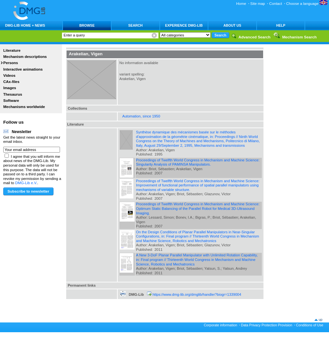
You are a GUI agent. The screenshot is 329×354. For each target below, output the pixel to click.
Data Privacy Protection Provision (266, 325)
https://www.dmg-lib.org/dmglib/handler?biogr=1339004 (197, 294)
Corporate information (220, 325)
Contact (275, 4)
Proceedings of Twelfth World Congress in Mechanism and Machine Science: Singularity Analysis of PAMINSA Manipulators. (198, 162)
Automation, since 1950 (141, 116)
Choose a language (306, 4)
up (320, 319)
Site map (257, 4)
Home (241, 4)
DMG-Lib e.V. (26, 183)
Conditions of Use (309, 325)
